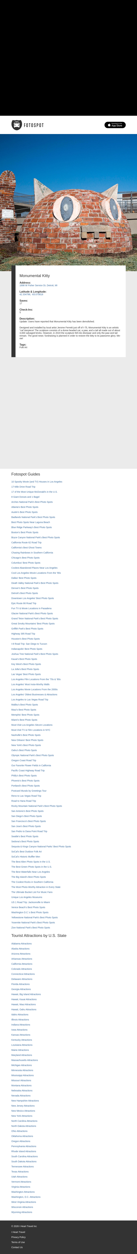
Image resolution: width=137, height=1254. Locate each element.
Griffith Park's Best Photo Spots (27, 628)
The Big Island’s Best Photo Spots (28, 877)
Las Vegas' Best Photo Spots (26, 674)
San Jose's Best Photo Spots (26, 826)
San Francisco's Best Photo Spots (28, 821)
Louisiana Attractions (21, 1045)
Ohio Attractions (19, 1131)
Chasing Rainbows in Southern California (32, 552)
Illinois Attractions (20, 1019)
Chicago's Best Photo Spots (25, 557)
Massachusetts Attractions (24, 1060)
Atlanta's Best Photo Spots (24, 507)
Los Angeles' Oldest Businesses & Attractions (34, 694)
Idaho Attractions (19, 1014)
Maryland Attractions (21, 1055)
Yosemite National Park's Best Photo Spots (33, 922)
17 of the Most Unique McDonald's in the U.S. (34, 492)
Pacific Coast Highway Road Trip (28, 770)
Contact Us (17, 1247)
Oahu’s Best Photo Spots (24, 750)
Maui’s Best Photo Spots (23, 709)
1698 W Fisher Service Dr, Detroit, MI (38, 285)
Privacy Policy (18, 1237)
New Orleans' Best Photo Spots (27, 740)
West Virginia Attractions (23, 1202)
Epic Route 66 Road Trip (23, 603)
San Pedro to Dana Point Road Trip (29, 831)
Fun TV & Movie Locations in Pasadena (31, 608)
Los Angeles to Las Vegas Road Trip (29, 699)
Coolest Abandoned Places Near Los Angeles (34, 568)
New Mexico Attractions (23, 1111)
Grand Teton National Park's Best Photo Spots (34, 618)
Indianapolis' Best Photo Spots (26, 649)
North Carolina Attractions (24, 1121)
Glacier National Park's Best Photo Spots (32, 613)
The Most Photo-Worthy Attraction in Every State (36, 887)
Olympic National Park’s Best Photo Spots (32, 755)
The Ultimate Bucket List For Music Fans (32, 892)
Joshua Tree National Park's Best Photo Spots (34, 654)
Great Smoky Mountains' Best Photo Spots (33, 623)
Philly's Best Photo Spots (24, 775)
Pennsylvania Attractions (23, 1146)
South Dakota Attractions (24, 1161)
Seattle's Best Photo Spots (24, 836)
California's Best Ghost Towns (26, 547)
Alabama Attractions (21, 943)
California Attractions (21, 964)
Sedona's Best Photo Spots (25, 841)
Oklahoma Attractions (22, 1136)
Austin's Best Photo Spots (24, 512)
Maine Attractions (20, 1050)
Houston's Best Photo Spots (25, 638)
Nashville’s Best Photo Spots (26, 735)
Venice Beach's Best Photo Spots (28, 907)
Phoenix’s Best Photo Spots (25, 780)
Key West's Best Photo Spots (26, 664)
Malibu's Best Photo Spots (24, 704)
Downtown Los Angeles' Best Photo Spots (32, 598)
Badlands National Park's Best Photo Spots (33, 517)
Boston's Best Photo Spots (24, 532)
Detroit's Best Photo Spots (24, 593)
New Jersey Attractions (23, 1105)
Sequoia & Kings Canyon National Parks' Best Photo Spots (41, 846)
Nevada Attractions (21, 1095)
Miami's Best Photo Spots (24, 720)
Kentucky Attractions (21, 1040)
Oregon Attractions (20, 1141)
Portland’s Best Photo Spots (25, 785)
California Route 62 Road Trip (26, 542)
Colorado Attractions (21, 969)
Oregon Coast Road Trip (23, 760)
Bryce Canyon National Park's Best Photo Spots (35, 537)
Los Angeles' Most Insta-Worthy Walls (30, 684)
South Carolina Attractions (24, 1156)
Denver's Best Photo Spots (25, 588)
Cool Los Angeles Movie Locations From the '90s (36, 573)
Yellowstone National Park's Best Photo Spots (34, 917)
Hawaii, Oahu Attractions (23, 1009)
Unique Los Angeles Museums (26, 897)
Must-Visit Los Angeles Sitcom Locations (32, 725)
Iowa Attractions (19, 1029)
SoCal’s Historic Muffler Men (25, 856)
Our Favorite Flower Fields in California (31, 765)
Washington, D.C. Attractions (25, 1197)
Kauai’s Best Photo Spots (24, 659)
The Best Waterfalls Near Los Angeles (30, 872)
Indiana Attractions (20, 1024)
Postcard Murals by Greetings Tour (29, 790)
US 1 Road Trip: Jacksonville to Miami (30, 902)
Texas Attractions (20, 1171)
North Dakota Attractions (23, 1126)
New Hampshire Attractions (25, 1100)
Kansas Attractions (20, 1035)
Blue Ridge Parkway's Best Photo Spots (31, 527)
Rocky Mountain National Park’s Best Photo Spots (36, 806)
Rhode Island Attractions (23, 1151)
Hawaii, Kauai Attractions (24, 999)
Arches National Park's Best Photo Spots (32, 502)
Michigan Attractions (21, 1065)
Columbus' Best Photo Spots (25, 562)
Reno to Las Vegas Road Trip (26, 796)
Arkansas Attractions (21, 958)
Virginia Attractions (20, 1187)
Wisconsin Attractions (22, 1207)
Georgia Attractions (21, 989)
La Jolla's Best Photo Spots (25, 669)
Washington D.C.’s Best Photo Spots (29, 912)
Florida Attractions (20, 984)
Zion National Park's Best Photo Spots (30, 927)
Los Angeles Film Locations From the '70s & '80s (36, 679)
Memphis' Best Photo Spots (25, 714)
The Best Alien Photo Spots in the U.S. (31, 861)
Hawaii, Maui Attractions (23, 1004)
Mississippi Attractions (22, 1075)
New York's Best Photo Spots (26, 745)
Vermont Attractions (21, 1181)
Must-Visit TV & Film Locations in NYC (30, 730)
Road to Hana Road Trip (23, 801)
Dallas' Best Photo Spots (24, 578)
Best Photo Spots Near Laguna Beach (30, 522)
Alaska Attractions (20, 948)
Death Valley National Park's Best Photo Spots (34, 583)
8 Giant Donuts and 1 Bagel (25, 497)
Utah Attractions (19, 1176)
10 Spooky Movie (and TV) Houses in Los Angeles (36, 481)
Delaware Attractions (21, 979)
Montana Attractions (21, 1085)
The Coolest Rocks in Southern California (32, 882)
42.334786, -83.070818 (31, 294)
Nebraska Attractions (21, 1090)
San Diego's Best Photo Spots (26, 816)
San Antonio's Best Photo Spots (27, 811)
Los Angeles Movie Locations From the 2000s (34, 689)
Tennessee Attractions (22, 1166)
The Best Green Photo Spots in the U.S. (31, 866)
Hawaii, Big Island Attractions (26, 994)
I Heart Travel (18, 1232)
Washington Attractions (23, 1192)
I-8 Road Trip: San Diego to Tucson (29, 644)
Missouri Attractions (21, 1080)
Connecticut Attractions (23, 974)
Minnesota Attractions (22, 1070)
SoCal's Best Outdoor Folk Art (26, 851)
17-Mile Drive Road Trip (23, 486)
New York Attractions (21, 1116)
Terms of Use (18, 1242)
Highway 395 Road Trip (23, 633)
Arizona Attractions (21, 953)
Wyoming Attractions (21, 1212)
